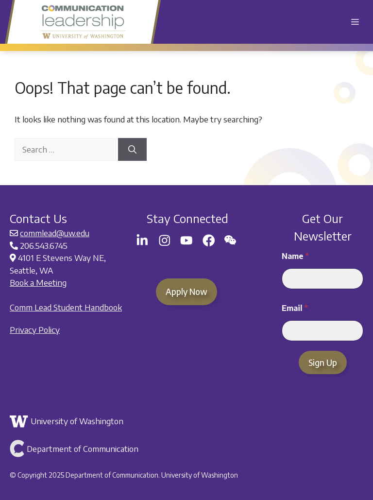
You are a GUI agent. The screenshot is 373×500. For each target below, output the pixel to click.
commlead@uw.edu (54, 232)
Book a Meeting (38, 282)
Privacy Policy (35, 329)
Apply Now (186, 291)
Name (295, 256)
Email (295, 308)
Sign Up (322, 362)
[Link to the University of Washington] (185, 421)
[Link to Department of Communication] (185, 448)
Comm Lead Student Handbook (66, 307)
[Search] (132, 149)
